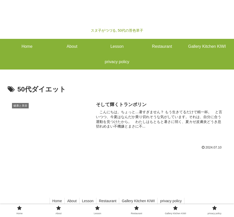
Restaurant (107, 201)
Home (57, 201)
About (72, 201)
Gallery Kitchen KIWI (138, 201)
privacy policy (171, 201)
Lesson (88, 201)
